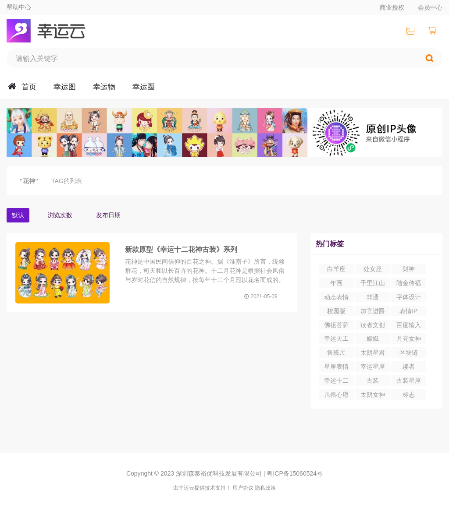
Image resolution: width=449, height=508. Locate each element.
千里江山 (372, 282)
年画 (336, 282)
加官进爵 (372, 310)
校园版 (336, 310)
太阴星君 (372, 352)
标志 (409, 394)
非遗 (373, 296)
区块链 (408, 352)
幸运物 (104, 87)
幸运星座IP (372, 367)
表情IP (408, 310)
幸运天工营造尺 (336, 339)
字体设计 (408, 296)
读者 (409, 366)
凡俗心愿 (336, 394)
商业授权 (392, 7)
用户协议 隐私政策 (254, 488)
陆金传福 (408, 282)
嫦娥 (373, 338)
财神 (409, 268)
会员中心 (430, 7)
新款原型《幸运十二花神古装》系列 (181, 249)
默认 (18, 215)
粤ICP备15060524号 (295, 473)
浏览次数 (60, 215)
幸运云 (54, 30)
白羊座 (336, 268)
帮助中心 (19, 7)
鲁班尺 (336, 352)
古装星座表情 (408, 381)
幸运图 (64, 87)
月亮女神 (408, 338)
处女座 (372, 268)
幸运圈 (143, 87)
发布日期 (108, 215)
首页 (28, 87)
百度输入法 (408, 325)
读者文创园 (372, 325)
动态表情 (336, 296)
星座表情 (336, 366)
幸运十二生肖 (336, 381)
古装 (373, 380)
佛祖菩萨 (336, 324)
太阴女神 (372, 394)
